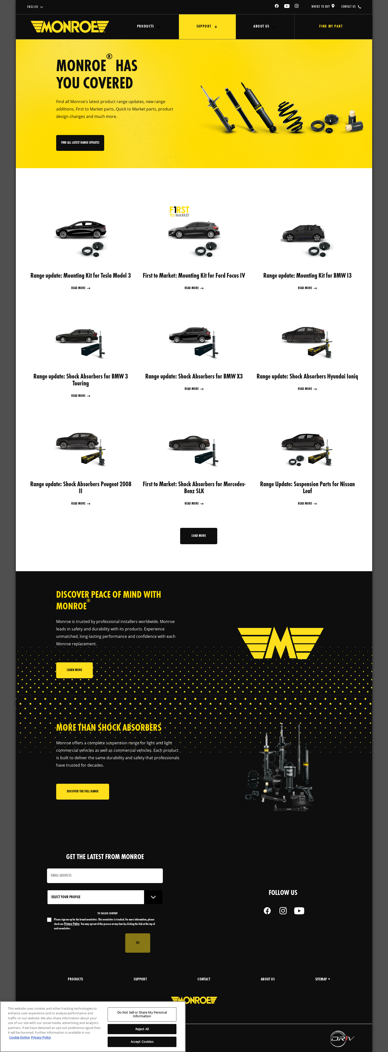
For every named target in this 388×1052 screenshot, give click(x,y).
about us (268, 979)
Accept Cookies (142, 1041)
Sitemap (322, 979)
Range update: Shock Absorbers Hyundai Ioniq (307, 377)
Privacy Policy (71, 924)
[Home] (70, 27)
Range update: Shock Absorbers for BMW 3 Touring (80, 380)
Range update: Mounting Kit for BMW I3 (307, 276)
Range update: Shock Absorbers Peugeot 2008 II (80, 488)
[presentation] (84, 943)
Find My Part (331, 26)
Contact (203, 979)
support (140, 979)
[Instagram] (297, 7)
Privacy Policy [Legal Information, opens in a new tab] (41, 1037)
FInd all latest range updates (80, 142)
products (75, 979)
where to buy (321, 6)
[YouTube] (287, 7)
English (32, 7)
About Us (261, 26)
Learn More (74, 670)
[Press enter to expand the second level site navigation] (159, 26)
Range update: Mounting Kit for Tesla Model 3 (80, 276)
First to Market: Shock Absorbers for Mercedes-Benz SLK (194, 488)
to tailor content (107, 913)
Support (203, 26)
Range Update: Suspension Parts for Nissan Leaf (307, 488)
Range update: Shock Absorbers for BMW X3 (194, 377)
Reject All (142, 1029)
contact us (348, 6)
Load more (199, 536)
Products (145, 26)
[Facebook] (277, 7)
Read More (78, 288)
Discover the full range (82, 791)
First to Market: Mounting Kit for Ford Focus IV (194, 276)
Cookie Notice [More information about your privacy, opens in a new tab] (19, 1037)
